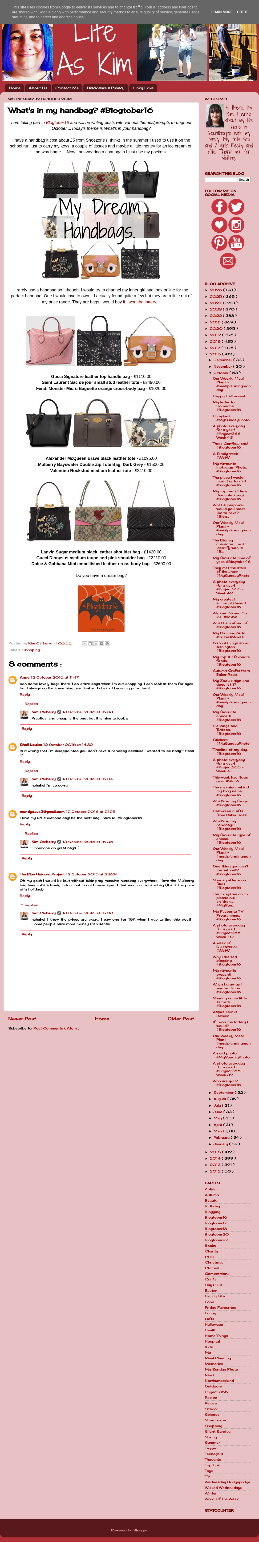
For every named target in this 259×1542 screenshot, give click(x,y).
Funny (210, 1313)
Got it (242, 12)
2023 (216, 309)
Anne (24, 677)
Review (211, 1403)
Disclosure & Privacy (106, 88)
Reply (25, 694)
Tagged (211, 1448)
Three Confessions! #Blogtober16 (230, 445)
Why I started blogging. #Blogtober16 (227, 960)
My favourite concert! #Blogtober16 (227, 715)
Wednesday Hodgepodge (227, 1482)
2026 (216, 290)
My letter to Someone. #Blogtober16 (227, 406)
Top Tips (212, 1465)
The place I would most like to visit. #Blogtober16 (230, 481)
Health (210, 1330)
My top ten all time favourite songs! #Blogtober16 (230, 495)
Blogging (212, 1212)
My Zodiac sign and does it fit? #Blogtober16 (231, 684)
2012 (216, 1171)
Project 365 (216, 1392)
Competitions (217, 1274)
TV (207, 1476)
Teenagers (214, 1454)
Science (212, 1414)
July (218, 1105)
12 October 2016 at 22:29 (91, 874)
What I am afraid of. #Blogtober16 (230, 625)
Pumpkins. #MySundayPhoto (231, 418)
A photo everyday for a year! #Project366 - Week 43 (229, 431)
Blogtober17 (216, 1223)
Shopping (31, 650)
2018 (216, 341)
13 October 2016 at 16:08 (88, 913)
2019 (216, 335)
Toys (209, 1471)
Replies (31, 704)
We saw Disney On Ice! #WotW (230, 615)
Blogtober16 (57, 122)
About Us (38, 88)
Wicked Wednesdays (223, 1488)
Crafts (211, 1279)
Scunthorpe (215, 1420)
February (222, 1137)
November (223, 366)
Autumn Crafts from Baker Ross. (231, 672)
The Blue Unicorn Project (42, 874)
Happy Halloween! (229, 396)
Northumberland (219, 1381)
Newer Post (22, 1018)
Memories (214, 1364)
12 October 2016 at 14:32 (68, 745)
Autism (211, 1189)
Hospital (212, 1341)
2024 (216, 303)
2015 (216, 1152)
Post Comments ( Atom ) (56, 1028)
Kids (209, 1347)
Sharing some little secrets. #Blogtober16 (230, 1002)
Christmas (214, 1262)
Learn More (221, 12)
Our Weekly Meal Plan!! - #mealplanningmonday (232, 384)
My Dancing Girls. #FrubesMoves (229, 635)
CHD (209, 1257)
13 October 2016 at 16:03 (88, 712)
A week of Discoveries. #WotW (225, 946)
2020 (217, 328)
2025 (216, 296)
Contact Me (67, 88)
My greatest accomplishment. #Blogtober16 (230, 603)
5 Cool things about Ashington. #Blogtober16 (231, 646)
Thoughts (213, 1459)
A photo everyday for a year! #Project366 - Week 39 (229, 1069)
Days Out (213, 1285)
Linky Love (143, 88)
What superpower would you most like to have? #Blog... (229, 510)
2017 (216, 348)
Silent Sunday (218, 1431)
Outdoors (213, 1386)
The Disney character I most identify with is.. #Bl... (229, 546)
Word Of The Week (222, 1499)
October (222, 373)
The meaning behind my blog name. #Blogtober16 (231, 791)
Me (208, 1352)
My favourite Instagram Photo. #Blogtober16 (230, 467)
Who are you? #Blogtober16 (227, 1083)
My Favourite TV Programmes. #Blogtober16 (228, 915)
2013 (216, 1165)
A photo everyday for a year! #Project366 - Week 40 (229, 931)
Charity (211, 1251)
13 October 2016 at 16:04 (88, 779)
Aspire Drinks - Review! (226, 1013)
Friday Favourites (220, 1307)
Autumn (212, 1195)
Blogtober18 (216, 1229)
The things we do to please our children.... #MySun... (230, 899)
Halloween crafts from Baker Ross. (230, 813)
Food (209, 1302)
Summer (212, 1442)
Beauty (211, 1200)
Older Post (181, 1018)
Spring (211, 1437)
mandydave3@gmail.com (42, 812)
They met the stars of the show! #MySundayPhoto (231, 571)
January (221, 1144)
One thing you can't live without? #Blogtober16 (230, 870)
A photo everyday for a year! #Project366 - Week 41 (229, 765)
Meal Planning (218, 1358)
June (218, 1112)
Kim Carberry (44, 712)
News (209, 1375)
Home (14, 88)
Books (210, 1246)
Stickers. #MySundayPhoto (231, 741)
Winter (211, 1493)
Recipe (211, 1397)
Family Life (215, 1296)
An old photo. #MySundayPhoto (231, 1055)
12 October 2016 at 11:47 (55, 677)
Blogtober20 (217, 1234)
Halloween (214, 1324)
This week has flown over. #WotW (230, 779)
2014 (216, 1158)
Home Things (216, 1336)
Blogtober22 (216, 1240)
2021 (216, 322)
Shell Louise (31, 745)
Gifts (209, 1319)
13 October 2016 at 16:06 (88, 842)
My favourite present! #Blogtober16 (227, 974)
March (220, 1131)
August (220, 1099)
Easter (211, 1290)
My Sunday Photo (221, 1369)
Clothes (212, 1268)
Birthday (212, 1206)
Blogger (140, 1530)
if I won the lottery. (140, 302)
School (211, 1409)
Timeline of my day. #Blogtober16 (230, 751)
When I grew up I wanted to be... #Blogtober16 (227, 988)
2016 (216, 354)
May (218, 1118)
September (224, 1092)
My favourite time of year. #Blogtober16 (232, 560)
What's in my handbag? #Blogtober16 (227, 825)
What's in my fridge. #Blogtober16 (230, 803)
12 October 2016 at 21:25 (91, 812)
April (218, 1125)
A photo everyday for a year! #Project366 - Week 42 (229, 587)
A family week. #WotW (226, 455)
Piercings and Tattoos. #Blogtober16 (227, 729)
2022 (216, 316)
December (223, 360)
